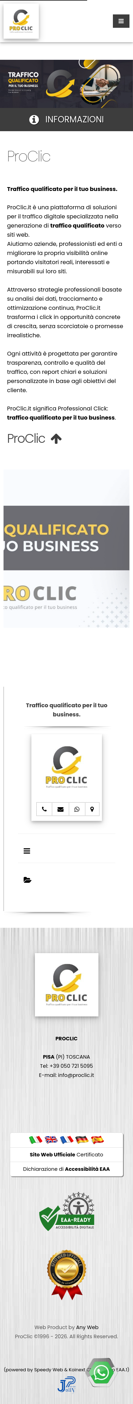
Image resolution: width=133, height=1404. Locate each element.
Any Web (87, 1327)
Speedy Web (48, 1369)
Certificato (66, 1154)
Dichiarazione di (66, 1169)
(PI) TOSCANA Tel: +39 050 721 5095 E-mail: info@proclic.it (66, 1057)
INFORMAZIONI (66, 119)
